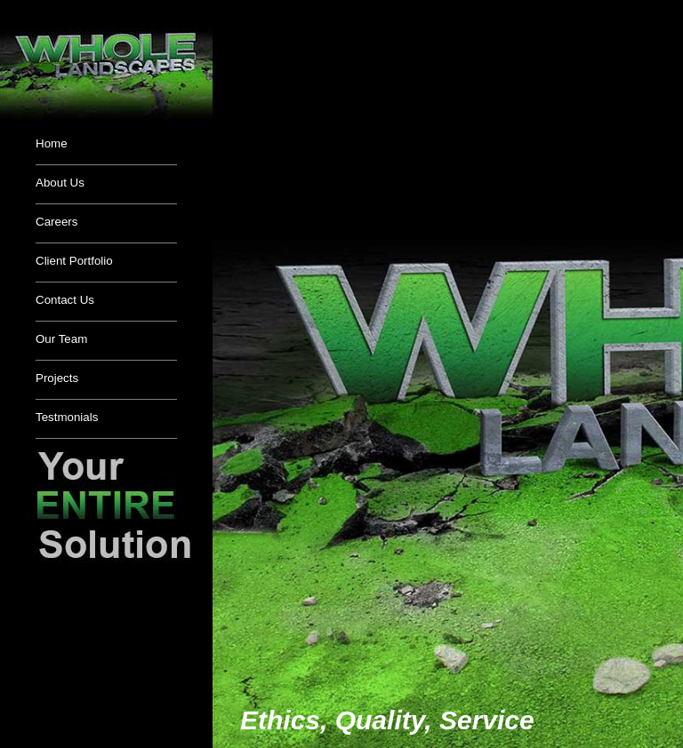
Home (52, 143)
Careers (56, 221)
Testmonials (67, 417)
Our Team (61, 339)
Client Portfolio (74, 260)
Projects (57, 378)
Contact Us (65, 299)
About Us (60, 182)
